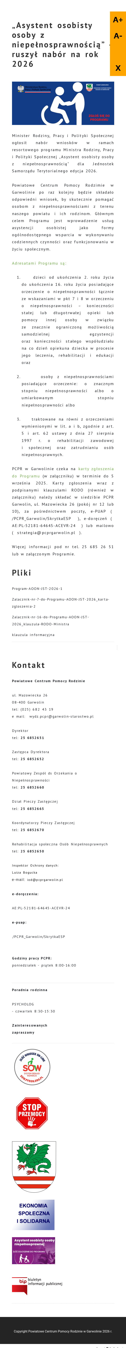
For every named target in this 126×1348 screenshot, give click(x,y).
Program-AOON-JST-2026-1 (37, 588)
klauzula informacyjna (33, 634)
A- (118, 35)
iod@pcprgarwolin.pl (45, 880)
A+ (118, 19)
